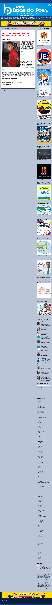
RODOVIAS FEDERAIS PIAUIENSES (43, 482)
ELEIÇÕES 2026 (43, 334)
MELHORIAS (40, 477)
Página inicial (18, 90)
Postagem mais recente (6, 90)
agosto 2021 (40, 412)
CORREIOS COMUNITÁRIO (42, 417)
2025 (38, 401)
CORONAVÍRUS (40, 462)
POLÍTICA (39, 461)
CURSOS (39, 501)
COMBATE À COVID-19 (41, 497)
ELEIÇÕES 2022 (40, 471)
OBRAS (39, 526)
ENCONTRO (40, 481)
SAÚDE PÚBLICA (40, 457)
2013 (38, 557)
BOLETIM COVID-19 (41, 416)
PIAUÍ (39, 426)
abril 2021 (39, 543)
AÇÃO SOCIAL (40, 529)
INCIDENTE (42, 321)
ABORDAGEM (40, 502)
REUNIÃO (39, 466)
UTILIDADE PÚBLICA (44, 346)
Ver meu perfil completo (40, 590)
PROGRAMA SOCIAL (41, 521)
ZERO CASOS (40, 423)
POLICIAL (42, 365)
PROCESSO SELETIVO (41, 485)
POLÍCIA (42, 352)
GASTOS (39, 437)
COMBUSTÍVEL (40, 472)
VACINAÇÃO (40, 487)
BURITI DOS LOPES (41, 431)
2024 (38, 402)
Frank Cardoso (43, 565)
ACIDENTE (40, 446)
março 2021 (40, 544)
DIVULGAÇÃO (40, 418)
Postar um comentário (6, 86)
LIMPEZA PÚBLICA (41, 531)
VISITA (39, 525)
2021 (38, 406)
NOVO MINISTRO (40, 438)
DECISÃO (39, 535)
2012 (38, 558)
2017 (38, 552)
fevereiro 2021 (40, 545)
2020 (38, 548)
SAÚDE (39, 432)
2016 (38, 553)
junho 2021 (40, 540)
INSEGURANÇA (40, 456)
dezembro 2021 (40, 407)
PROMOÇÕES (40, 451)
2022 (38, 405)
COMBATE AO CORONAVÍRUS (42, 516)
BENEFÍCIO (42, 376)
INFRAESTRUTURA (41, 505)
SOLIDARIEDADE (40, 536)
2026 (38, 400)
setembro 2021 (40, 411)
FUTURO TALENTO (41, 442)
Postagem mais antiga (29, 90)
